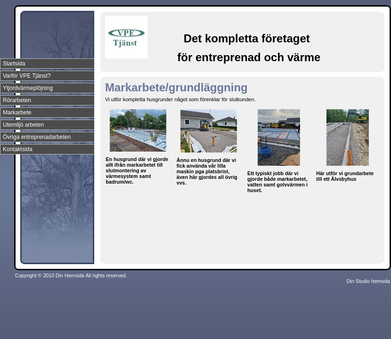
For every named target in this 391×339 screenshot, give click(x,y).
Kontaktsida (18, 149)
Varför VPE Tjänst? (27, 76)
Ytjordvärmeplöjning (28, 88)
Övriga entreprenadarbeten (37, 137)
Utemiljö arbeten (23, 124)
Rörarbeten (17, 100)
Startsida (14, 63)
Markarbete (17, 112)
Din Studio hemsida (368, 281)
